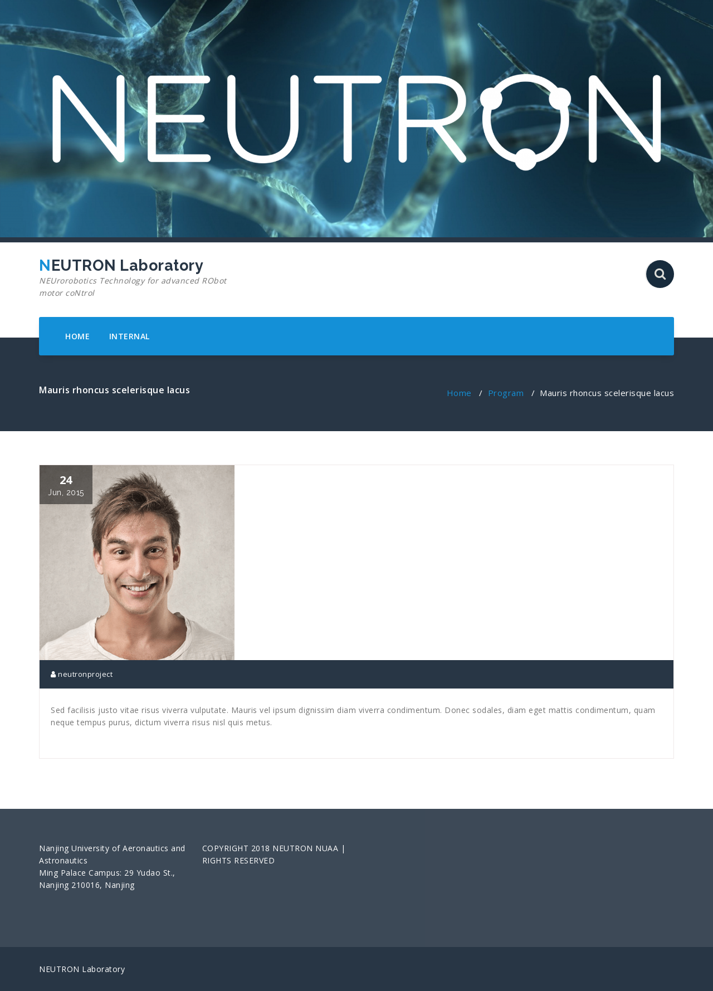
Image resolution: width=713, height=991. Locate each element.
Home (459, 392)
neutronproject (82, 674)
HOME (77, 336)
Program (506, 392)
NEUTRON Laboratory (140, 278)
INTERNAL (129, 336)
